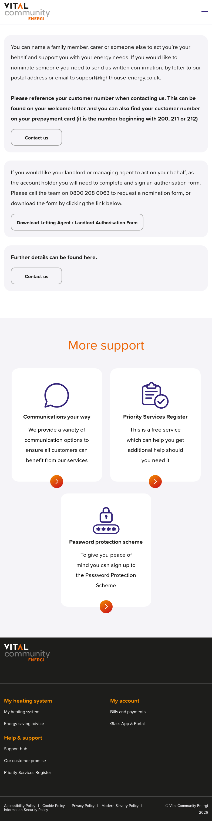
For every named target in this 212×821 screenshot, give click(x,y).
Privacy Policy (83, 805)
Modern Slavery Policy (120, 805)
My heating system (21, 712)
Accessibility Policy (19, 805)
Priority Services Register (27, 772)
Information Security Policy (26, 809)
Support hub (15, 749)
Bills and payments (128, 712)
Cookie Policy (53, 805)
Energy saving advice (24, 723)
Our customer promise (25, 760)
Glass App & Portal (127, 723)
